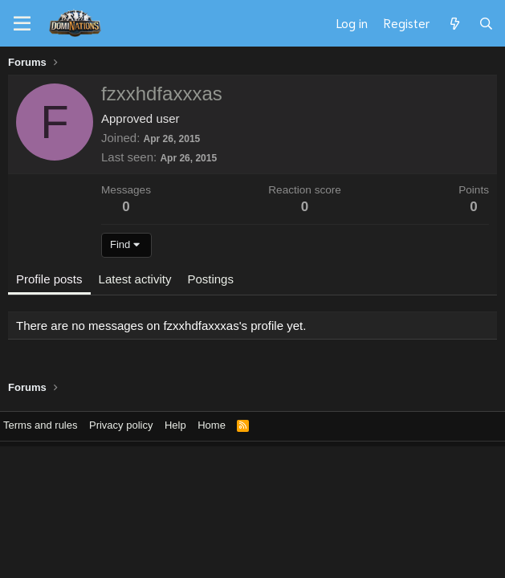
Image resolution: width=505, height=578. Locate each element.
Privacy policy (121, 425)
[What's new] (454, 23)
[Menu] (22, 24)
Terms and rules (40, 425)
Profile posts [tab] (49, 279)
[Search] (486, 23)
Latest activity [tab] (135, 279)
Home (212, 425)
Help (175, 425)
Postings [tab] (210, 279)
